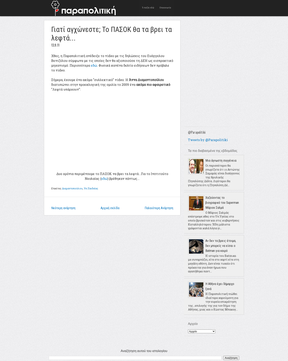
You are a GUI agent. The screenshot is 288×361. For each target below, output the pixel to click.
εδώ (94, 65)
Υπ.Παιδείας (91, 188)
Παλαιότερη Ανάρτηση (159, 208)
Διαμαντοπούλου (72, 188)
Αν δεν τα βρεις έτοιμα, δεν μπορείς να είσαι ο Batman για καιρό (220, 246)
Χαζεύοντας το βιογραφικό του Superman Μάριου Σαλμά (222, 203)
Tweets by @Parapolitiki (208, 140)
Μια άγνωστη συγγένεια (220, 160)
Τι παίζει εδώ (148, 8)
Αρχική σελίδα (110, 208)
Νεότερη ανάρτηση (63, 208)
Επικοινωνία (165, 8)
